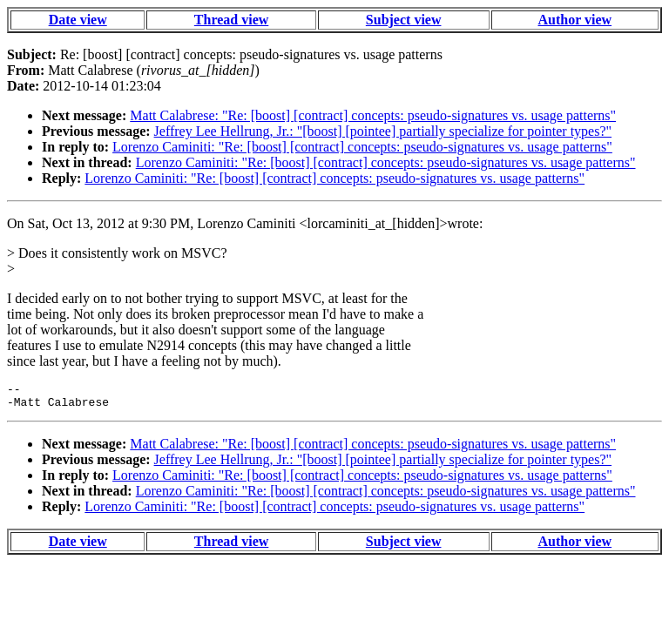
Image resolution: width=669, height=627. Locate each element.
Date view (78, 19)
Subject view (404, 19)
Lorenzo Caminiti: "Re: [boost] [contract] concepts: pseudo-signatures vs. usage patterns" (362, 146)
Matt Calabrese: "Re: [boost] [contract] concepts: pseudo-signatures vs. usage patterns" (373, 115)
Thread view (231, 19)
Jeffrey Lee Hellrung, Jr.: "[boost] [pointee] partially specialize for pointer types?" (383, 131)
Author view (575, 19)
